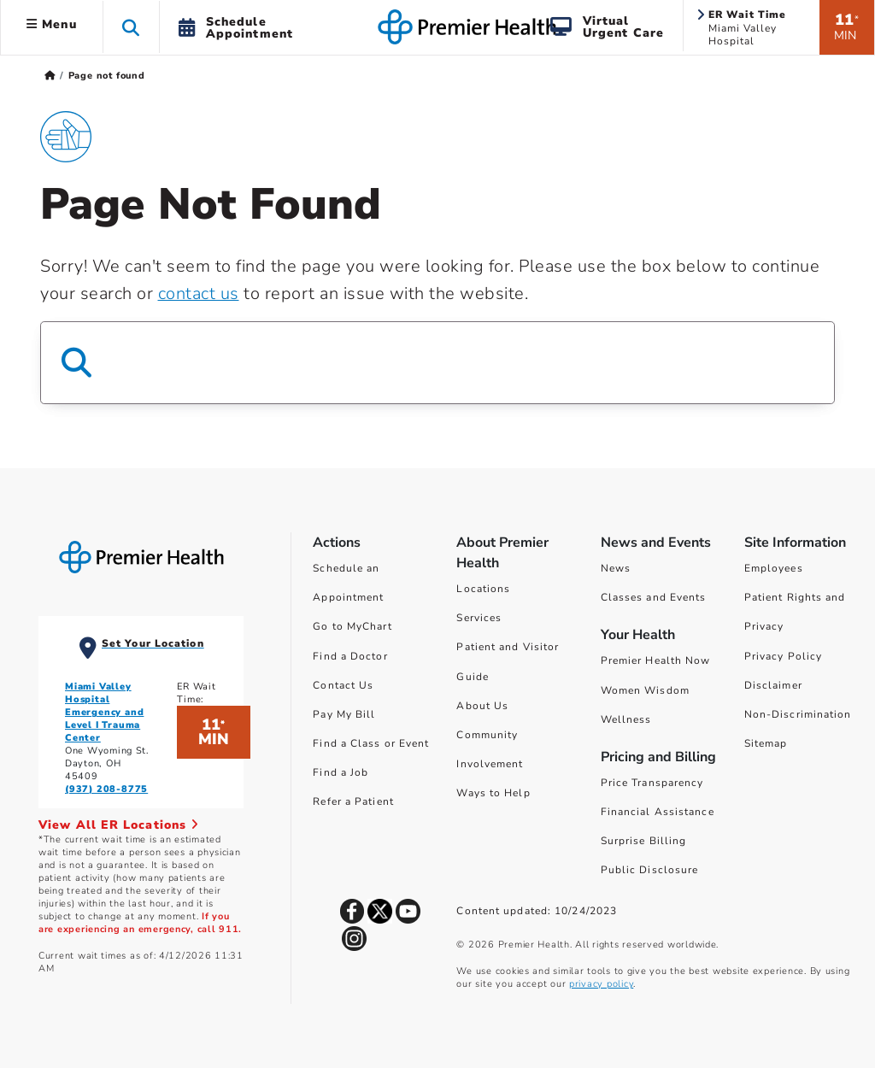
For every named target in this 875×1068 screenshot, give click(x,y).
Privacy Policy (783, 656)
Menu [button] (51, 24)
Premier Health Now (656, 660)
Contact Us (343, 685)
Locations (483, 589)
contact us (198, 293)
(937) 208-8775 (106, 789)
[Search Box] (437, 362)
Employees (773, 568)
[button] (131, 27)
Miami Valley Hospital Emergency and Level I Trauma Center (104, 712)
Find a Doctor (350, 656)
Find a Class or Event (371, 743)
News (616, 568)
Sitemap (766, 743)
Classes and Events (654, 597)
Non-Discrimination (798, 714)
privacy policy (601, 983)
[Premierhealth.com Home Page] (50, 75)
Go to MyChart (352, 626)
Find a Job (340, 772)
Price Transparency (652, 782)
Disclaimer (773, 685)
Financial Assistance (657, 812)
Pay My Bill (344, 714)
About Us (482, 706)
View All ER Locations (118, 825)
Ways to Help (493, 793)
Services (479, 618)
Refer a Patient (353, 801)
